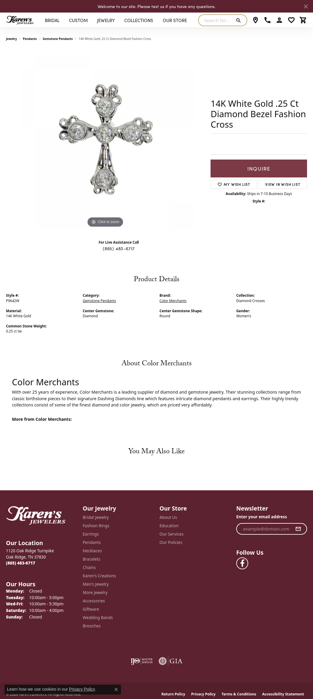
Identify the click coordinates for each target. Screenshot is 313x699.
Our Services (171, 534)
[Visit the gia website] (170, 661)
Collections (138, 20)
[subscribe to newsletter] (298, 529)
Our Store (175, 20)
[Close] (305, 6)
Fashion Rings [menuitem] (96, 525)
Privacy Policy (82, 689)
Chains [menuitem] (89, 567)
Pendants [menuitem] (92, 542)
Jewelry (106, 20)
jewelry (11, 39)
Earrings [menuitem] (91, 534)
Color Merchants (173, 301)
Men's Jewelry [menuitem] (96, 584)
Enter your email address (261, 516)
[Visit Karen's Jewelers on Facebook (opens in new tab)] (242, 563)
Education (169, 525)
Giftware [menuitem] (91, 609)
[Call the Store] (20, 563)
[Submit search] (240, 20)
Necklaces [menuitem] (92, 550)
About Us (168, 517)
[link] (255, 20)
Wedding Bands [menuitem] (98, 617)
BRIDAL (52, 20)
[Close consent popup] (116, 689)
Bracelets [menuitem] (91, 559)
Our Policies (170, 542)
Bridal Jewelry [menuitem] (96, 517)
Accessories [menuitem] (94, 601)
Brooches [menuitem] (92, 626)
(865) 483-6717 (119, 248)
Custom (78, 20)
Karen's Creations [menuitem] (99, 576)
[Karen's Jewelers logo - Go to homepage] (20, 20)
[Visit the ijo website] (142, 661)
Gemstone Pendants (58, 39)
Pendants (30, 39)
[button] (279, 20)
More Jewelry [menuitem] (95, 592)
